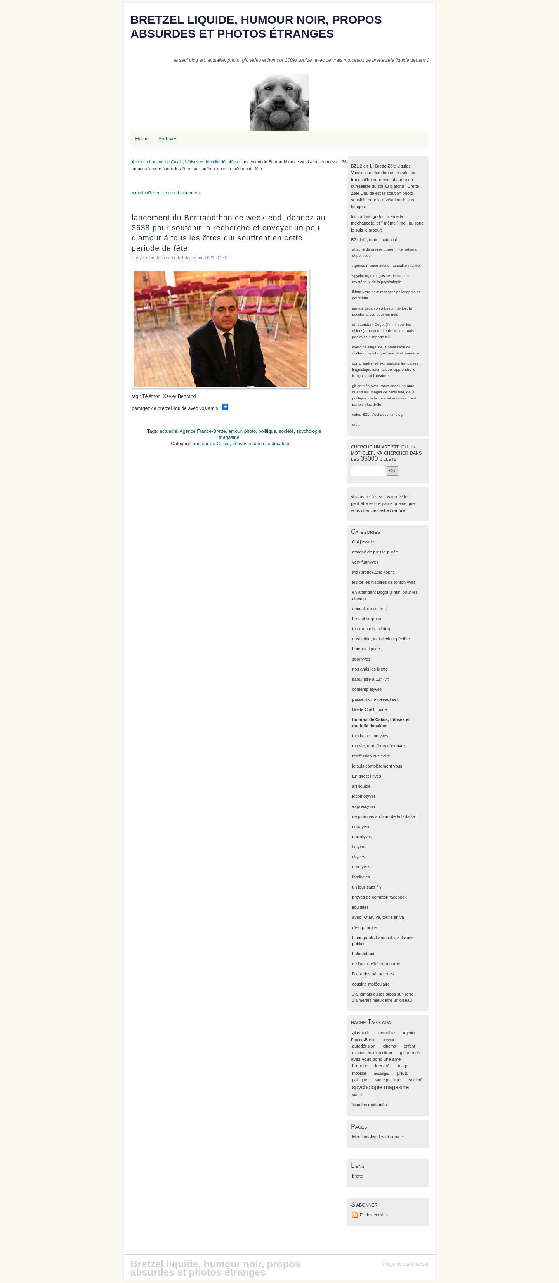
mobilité (359, 1073)
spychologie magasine (371, 275)
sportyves (361, 659)
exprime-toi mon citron (372, 1053)
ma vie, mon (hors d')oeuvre (378, 746)
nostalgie (381, 1073)
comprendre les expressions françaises (385, 363)
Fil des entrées (374, 1214)
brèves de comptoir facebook (379, 897)
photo (250, 431)
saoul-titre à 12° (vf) (370, 679)
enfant (409, 1046)
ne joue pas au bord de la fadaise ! (384, 816)
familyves (361, 877)
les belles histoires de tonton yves (384, 582)
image (402, 1066)
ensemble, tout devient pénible (381, 638)
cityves (358, 856)
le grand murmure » (182, 192)
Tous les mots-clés (369, 1105)
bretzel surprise (366, 618)
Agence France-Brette (203, 431)
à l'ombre (395, 510)
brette (357, 1176)
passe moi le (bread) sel (375, 699)
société (286, 431)
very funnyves (365, 562)
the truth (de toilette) (371, 628)
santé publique (388, 1080)
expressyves (364, 806)
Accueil (138, 161)
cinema (389, 1046)
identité (382, 1065)
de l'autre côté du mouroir (376, 963)
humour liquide (366, 649)
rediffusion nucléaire (371, 756)
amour (234, 431)
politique (267, 431)
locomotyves (364, 796)
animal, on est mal (369, 608)
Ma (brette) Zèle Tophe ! (375, 572)
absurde (361, 1033)
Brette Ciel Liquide (369, 709)
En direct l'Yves (366, 776)
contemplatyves (367, 689)
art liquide (361, 786)
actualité (168, 431)
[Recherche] (368, 471)
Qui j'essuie (363, 541)
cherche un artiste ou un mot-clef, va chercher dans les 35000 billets (386, 452)
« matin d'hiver (145, 192)
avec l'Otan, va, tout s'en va (378, 917)
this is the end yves (370, 735)
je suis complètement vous (377, 766)
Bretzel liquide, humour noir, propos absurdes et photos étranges (256, 26)
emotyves (361, 867)
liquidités (360, 907)
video (356, 414)
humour (359, 1065)
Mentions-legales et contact (378, 1136)
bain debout (363, 953)
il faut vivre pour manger (372, 292)
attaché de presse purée (372, 249)
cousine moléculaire (371, 984)
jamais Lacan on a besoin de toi (379, 308)
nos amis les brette (370, 669)
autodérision (363, 1046)
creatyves (361, 826)
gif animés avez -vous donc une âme (383, 386)
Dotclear (420, 1264)
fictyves (359, 846)
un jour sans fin (366, 887)
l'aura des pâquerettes (373, 974)
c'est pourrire (364, 927)
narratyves (362, 836)
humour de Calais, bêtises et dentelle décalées (193, 161)
